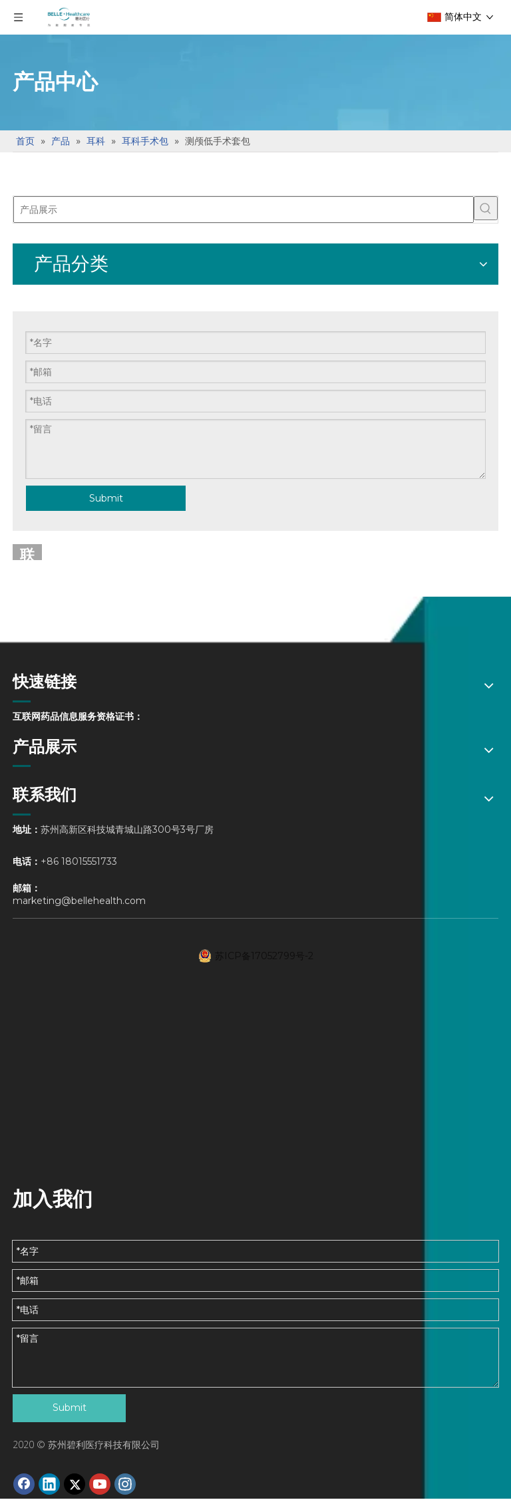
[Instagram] (125, 1484)
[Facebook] (24, 1484)
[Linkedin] (49, 1484)
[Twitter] (74, 1484)
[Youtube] (99, 1484)
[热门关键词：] (486, 208)
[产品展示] (243, 209)
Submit (106, 498)
